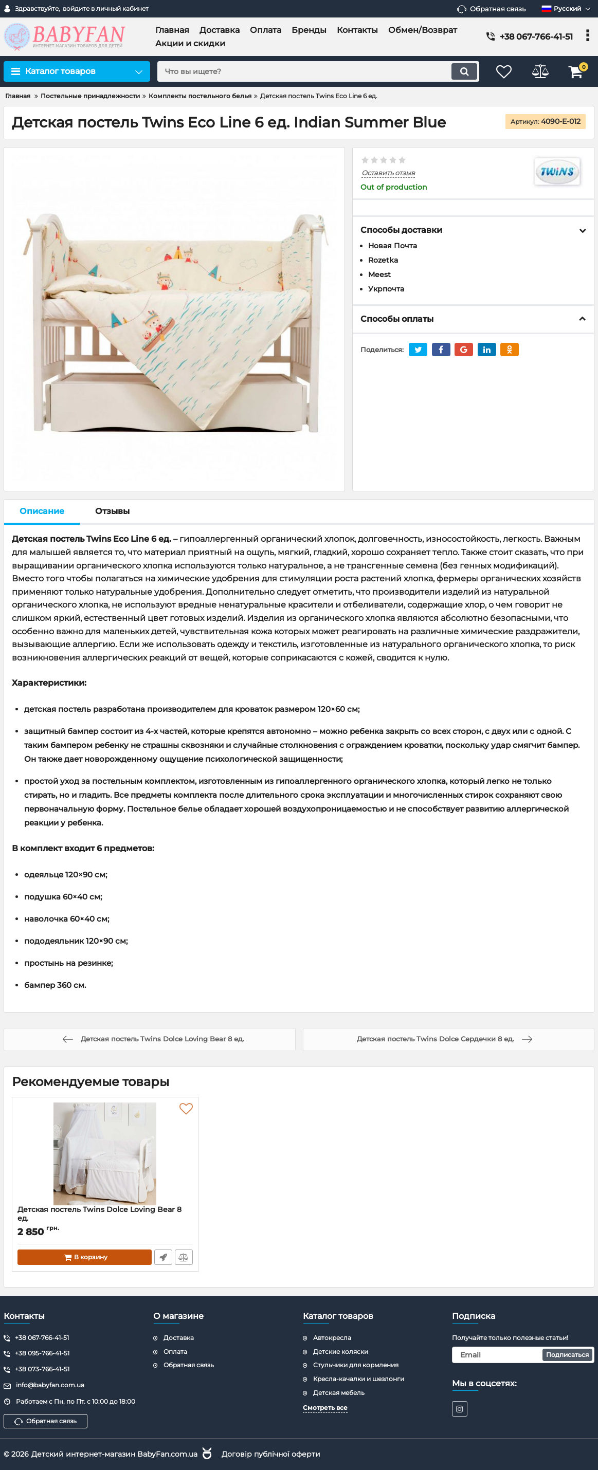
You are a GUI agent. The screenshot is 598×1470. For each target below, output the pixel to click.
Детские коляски (340, 1351)
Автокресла (332, 1338)
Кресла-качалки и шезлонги (358, 1379)
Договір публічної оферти (271, 1454)
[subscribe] (523, 1355)
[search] (318, 71)
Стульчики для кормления (355, 1365)
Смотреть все (325, 1407)
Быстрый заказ (163, 1257)
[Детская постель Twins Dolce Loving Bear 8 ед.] (105, 1153)
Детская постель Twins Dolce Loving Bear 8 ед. (105, 1218)
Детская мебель (339, 1392)
